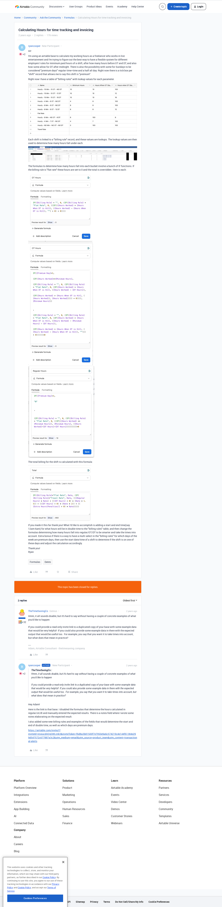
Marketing (68, 795)
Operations (69, 802)
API (69, 901)
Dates (48, 562)
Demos (115, 809)
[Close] (63, 877)
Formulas (69, 17)
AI (15, 816)
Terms (106, 901)
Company (20, 830)
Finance (67, 823)
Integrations (21, 795)
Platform (19, 781)
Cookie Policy (49, 892)
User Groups (75, 6)
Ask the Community (50, 17)
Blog (16, 851)
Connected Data (24, 823)
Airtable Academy (122, 788)
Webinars (116, 823)
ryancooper (34, 46)
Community (30, 17)
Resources (165, 781)
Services (164, 795)
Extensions (20, 802)
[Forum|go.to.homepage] (29, 6)
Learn (114, 781)
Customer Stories (121, 816)
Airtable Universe (169, 823)
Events (109, 6)
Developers (165, 802)
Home (17, 17)
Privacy (94, 901)
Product (67, 788)
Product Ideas (94, 6)
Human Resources (73, 809)
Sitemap (80, 901)
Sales (65, 816)
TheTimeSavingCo (38, 611)
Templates (165, 816)
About (17, 837)
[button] (178, 6)
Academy (122, 6)
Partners (164, 788)
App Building (21, 809)
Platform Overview (25, 788)
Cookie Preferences (159, 901)
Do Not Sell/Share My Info (129, 901)
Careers (18, 844)
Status (18, 858)
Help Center (137, 6)
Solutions (68, 781)
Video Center (119, 802)
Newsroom (20, 865)
